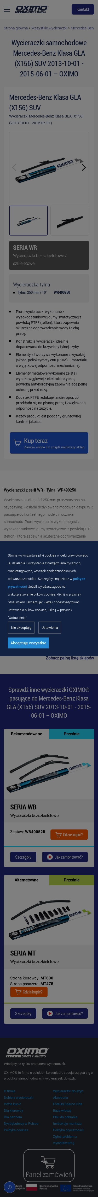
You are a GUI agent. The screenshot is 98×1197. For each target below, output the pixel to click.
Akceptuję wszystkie (28, 642)
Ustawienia (50, 627)
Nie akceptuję (21, 627)
